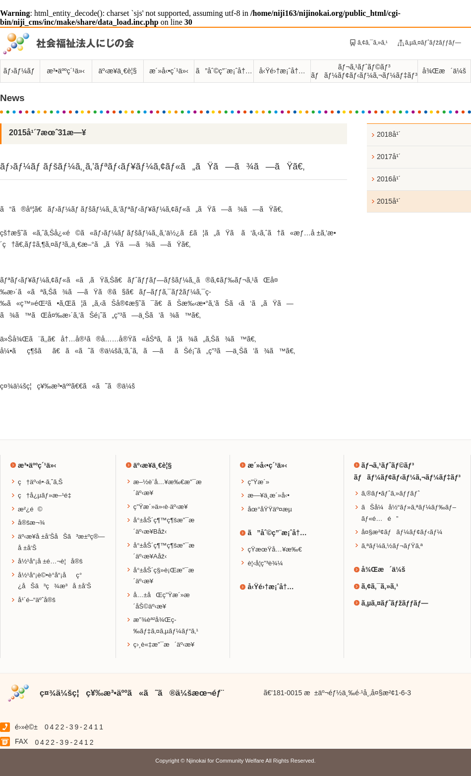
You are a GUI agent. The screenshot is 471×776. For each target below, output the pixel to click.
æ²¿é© (30, 509)
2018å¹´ (389, 134)
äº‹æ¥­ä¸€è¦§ (118, 71)
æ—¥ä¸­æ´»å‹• (268, 495)
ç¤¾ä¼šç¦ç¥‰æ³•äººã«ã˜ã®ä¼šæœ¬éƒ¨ (132, 693)
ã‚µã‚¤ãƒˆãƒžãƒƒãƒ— (433, 42)
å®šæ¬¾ (31, 522)
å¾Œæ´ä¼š (444, 71)
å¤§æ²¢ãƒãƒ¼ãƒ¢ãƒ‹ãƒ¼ (402, 532)
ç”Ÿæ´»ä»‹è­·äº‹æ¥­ (160, 506)
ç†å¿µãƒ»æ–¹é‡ (47, 495)
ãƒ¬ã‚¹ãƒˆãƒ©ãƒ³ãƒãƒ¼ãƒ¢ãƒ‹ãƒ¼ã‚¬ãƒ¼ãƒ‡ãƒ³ (364, 71)
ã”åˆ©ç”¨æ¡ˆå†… (224, 71)
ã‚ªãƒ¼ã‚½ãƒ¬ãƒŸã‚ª (392, 546)
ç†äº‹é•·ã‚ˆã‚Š (40, 482)
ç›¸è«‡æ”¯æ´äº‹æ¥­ (163, 644)
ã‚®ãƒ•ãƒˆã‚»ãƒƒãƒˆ (390, 493)
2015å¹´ (389, 201)
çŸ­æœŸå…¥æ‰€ (274, 549)
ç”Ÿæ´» (258, 482)
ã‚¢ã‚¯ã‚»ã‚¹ (372, 42)
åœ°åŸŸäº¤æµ (272, 509)
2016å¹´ (389, 179)
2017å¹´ (389, 157)
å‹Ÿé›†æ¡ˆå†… (282, 71)
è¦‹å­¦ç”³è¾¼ (265, 563)
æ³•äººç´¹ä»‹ (66, 71)
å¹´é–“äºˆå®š (37, 600)
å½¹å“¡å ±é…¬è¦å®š (50, 561)
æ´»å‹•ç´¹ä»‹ (168, 71)
